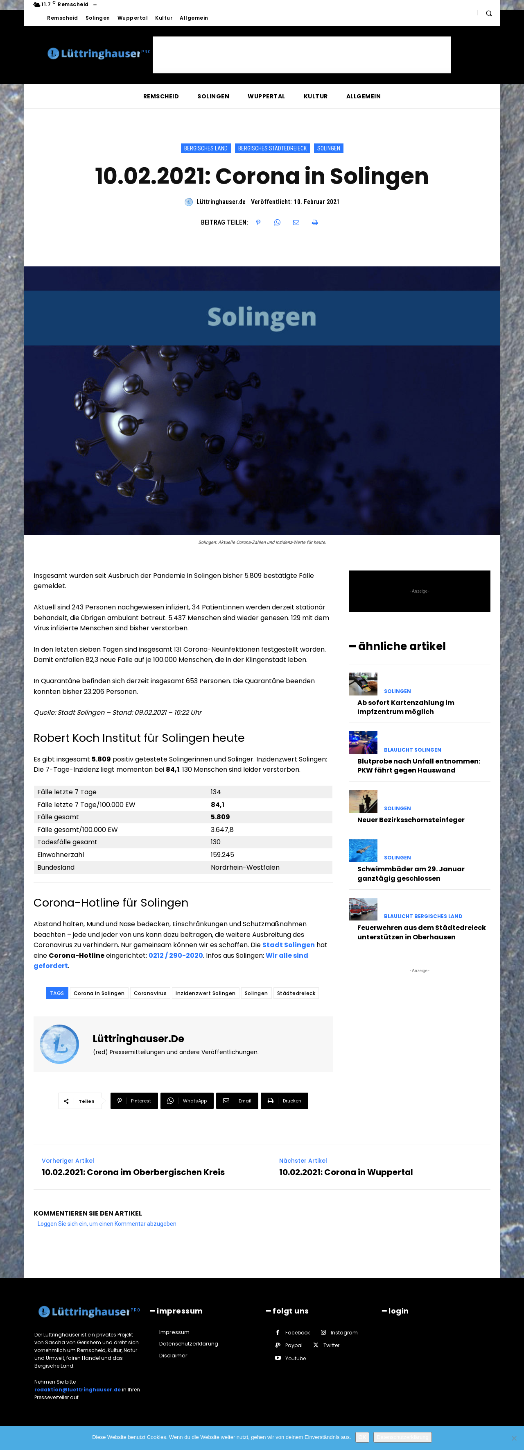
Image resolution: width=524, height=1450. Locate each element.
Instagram (344, 1332)
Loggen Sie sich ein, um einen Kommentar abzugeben (107, 1223)
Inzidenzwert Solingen (206, 993)
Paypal (294, 1345)
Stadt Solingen (288, 945)
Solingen (328, 148)
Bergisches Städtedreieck (272, 148)
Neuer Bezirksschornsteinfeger (411, 820)
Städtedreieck (296, 993)
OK (362, 1437)
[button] (489, 13)
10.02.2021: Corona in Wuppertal (346, 1172)
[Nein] (514, 1438)
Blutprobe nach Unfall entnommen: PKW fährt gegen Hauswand (418, 766)
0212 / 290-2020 (176, 955)
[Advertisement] (302, 54)
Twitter (331, 1345)
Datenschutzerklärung (402, 1437)
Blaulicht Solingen (412, 750)
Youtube (295, 1358)
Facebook (297, 1332)
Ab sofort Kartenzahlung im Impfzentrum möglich (405, 707)
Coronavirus (150, 993)
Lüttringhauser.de (221, 202)
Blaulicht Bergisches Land (423, 916)
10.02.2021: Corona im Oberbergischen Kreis (133, 1172)
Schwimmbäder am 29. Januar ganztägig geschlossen (411, 873)
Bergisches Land (206, 148)
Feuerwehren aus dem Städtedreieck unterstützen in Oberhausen (421, 932)
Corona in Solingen (99, 993)
